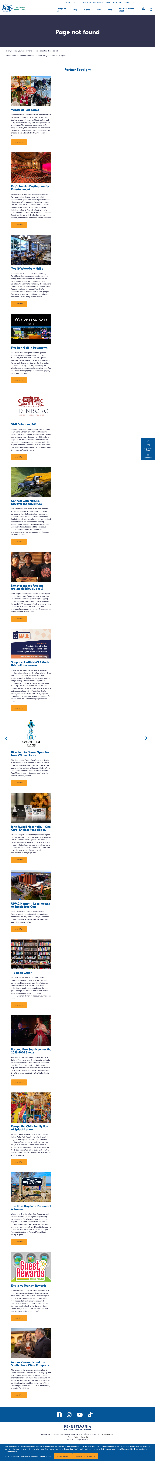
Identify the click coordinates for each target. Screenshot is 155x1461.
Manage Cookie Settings (85, 1456)
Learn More (19, 142)
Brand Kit (84, 1437)
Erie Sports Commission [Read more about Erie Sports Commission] (93, 2)
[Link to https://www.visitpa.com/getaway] (77, 1430)
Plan (99, 9)
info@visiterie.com (107, 1434)
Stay (75, 9)
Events (87, 9)
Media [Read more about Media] (107, 2)
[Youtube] (80, 1414)
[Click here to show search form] (151, 9)
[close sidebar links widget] (148, 441)
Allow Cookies (62, 1456)
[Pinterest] (98, 1414)
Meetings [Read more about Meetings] (77, 2)
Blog (110, 9)
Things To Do (61, 9)
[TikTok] (90, 1414)
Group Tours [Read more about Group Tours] (129, 2)
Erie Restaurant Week (126, 9)
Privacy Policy (73, 1437)
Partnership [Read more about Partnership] (117, 2)
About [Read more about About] (68, 2)
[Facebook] (59, 1414)
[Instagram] (69, 1414)
